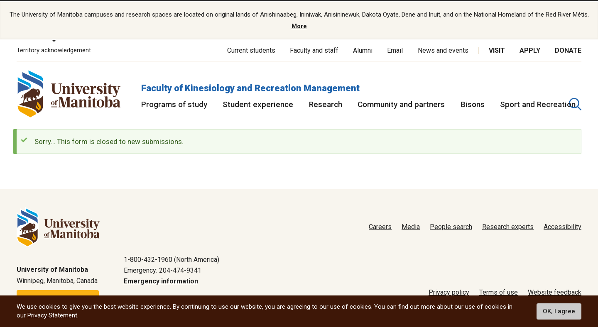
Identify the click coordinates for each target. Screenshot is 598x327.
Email (395, 49)
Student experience (258, 102)
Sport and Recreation (538, 102)
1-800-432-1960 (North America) (171, 258)
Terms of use (498, 291)
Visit (497, 49)
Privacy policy (449, 291)
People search (451, 225)
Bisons (473, 102)
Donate (568, 49)
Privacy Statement (52, 315)
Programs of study (174, 102)
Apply (530, 49)
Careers (380, 225)
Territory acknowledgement (54, 49)
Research (325, 102)
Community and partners (401, 102)
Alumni (363, 49)
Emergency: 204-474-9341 (162, 269)
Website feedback (554, 291)
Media (411, 225)
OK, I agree (559, 311)
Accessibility (562, 225)
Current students (251, 49)
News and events (443, 49)
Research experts (508, 225)
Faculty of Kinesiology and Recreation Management (250, 86)
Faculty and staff (314, 49)
